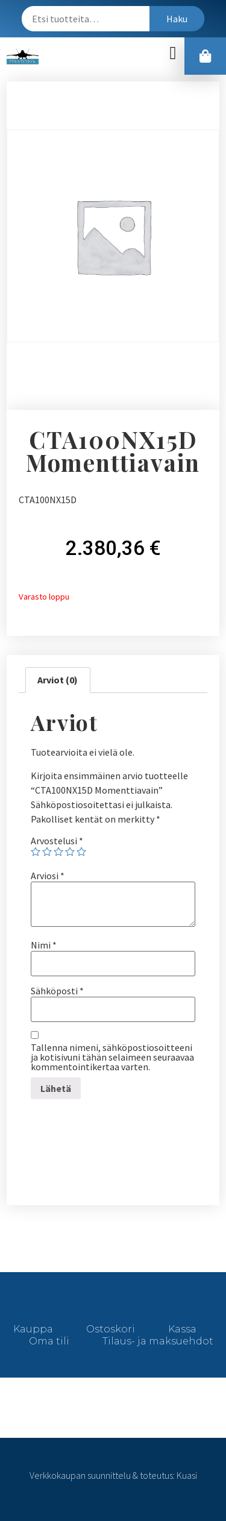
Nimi (44, 945)
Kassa (182, 1329)
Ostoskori (110, 1329)
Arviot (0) (57, 680)
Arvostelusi (57, 840)
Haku (176, 19)
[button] (173, 53)
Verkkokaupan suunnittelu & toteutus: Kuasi (113, 1475)
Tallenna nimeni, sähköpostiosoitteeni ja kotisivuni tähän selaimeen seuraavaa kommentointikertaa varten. (112, 1057)
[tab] (57, 680)
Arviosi (47, 875)
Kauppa (33, 1329)
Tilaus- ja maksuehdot (157, 1341)
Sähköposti (57, 991)
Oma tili (49, 1341)
